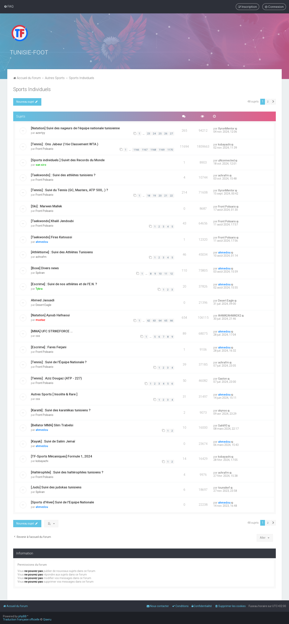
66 (171, 320)
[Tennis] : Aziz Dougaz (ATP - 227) (56, 378)
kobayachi (224, 144)
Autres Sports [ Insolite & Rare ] (54, 394)
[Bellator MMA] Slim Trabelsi (52, 425)
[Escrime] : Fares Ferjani (48, 347)
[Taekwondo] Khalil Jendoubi (52, 221)
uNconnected (226, 160)
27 (171, 133)
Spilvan (40, 272)
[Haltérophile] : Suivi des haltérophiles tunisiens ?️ (67, 472)
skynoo (222, 410)
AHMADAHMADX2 (229, 315)
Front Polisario (44, 148)
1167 (144, 149)
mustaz (40, 319)
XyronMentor (226, 128)
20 (160, 195)
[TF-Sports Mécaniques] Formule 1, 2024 (61, 456)
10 (160, 273)
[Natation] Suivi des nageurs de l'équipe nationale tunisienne (75, 128)
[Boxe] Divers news (45, 268)
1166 (136, 149)
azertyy (40, 132)
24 (154, 133)
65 (165, 320)
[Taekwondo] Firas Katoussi (51, 237)
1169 (161, 149)
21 (165, 195)
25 (160, 133)
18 (148, 195)
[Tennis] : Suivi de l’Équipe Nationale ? (59, 362)
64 (160, 320)
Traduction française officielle (21, 619)
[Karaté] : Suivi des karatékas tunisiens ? (61, 410)
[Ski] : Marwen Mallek (46, 206)
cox (38, 335)
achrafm (223, 175)
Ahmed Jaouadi (42, 300)
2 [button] (268, 101)
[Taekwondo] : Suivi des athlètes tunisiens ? (63, 175)
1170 (170, 149)
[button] (273, 101)
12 (171, 273)
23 (148, 133)
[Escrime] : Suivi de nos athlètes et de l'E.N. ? (64, 284)
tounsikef (224, 487)
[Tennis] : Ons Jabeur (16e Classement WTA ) (64, 144)
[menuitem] (9, 6)
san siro (41, 164)
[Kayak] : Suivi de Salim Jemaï (53, 441)
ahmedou (42, 241)
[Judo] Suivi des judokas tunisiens (56, 487)
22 (171, 195)
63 (154, 320)
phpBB (22, 616)
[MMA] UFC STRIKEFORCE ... (52, 331)
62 (148, 320)
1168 (153, 149)
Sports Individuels (32, 89)
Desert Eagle (43, 304)
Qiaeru (47, 619)
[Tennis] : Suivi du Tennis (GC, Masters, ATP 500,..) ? (69, 190)
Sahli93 (222, 425)
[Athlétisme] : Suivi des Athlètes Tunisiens (62, 252)
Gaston (222, 378)
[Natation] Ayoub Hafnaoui (50, 315)
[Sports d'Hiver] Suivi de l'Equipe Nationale (62, 502)
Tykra (39, 288)
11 (165, 273)
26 (165, 133)
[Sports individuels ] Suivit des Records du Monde (68, 160)
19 (154, 195)
